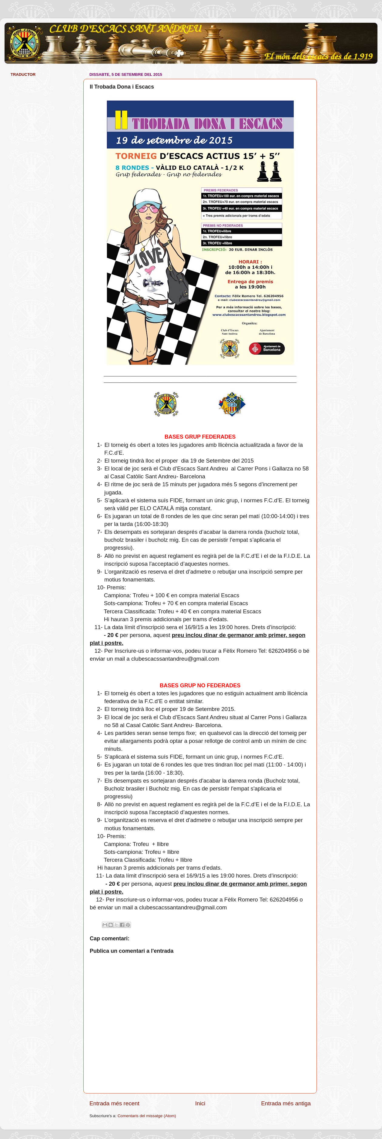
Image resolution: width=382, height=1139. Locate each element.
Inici (200, 1103)
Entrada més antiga (286, 1103)
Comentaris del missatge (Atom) (147, 1116)
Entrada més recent (114, 1103)
